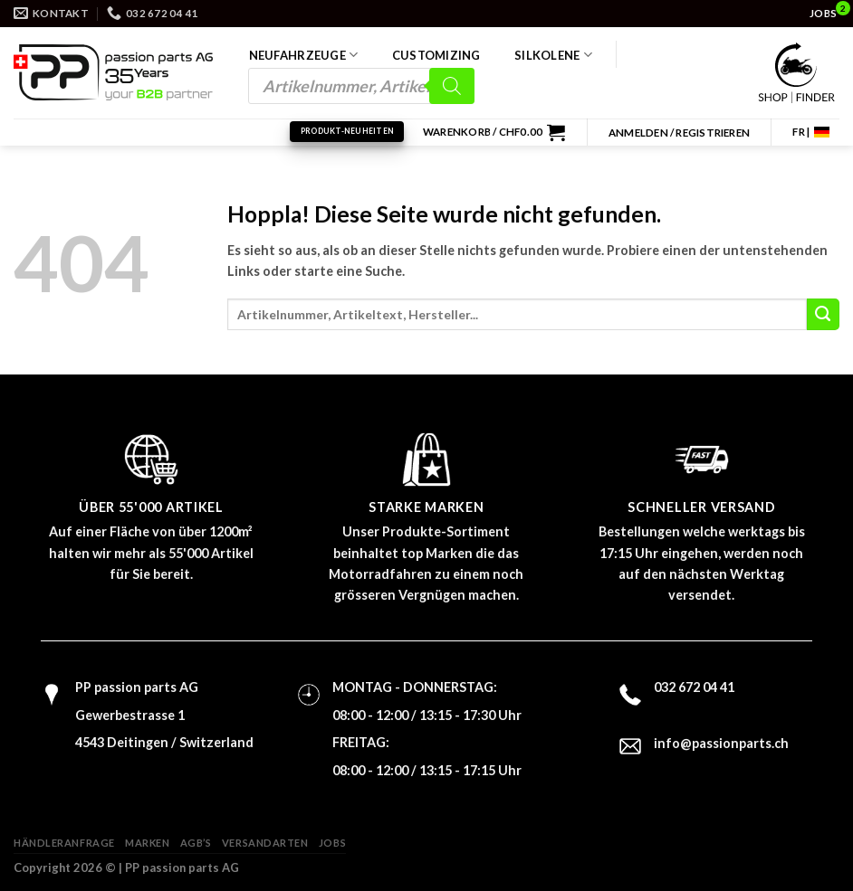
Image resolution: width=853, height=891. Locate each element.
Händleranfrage (64, 842)
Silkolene (553, 54)
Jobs (332, 842)
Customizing (436, 55)
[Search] (451, 86)
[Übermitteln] (823, 315)
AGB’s (196, 842)
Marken (147, 842)
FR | (801, 131)
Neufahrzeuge (304, 54)
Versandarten (265, 842)
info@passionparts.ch (721, 743)
